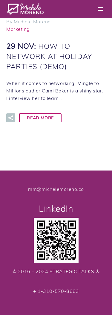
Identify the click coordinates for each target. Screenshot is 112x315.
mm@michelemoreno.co (56, 189)
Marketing (18, 29)
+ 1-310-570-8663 (56, 291)
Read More (40, 118)
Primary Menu (100, 9)
